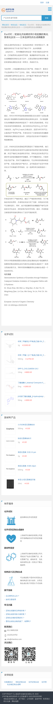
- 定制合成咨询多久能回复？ (15, 614)
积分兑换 (7, 701)
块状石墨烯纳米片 (24, 438)
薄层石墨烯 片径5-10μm (27, 466)
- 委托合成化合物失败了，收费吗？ (17, 621)
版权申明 (38, 699)
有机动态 (14, 25)
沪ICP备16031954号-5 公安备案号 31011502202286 (22, 696)
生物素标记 (8, 682)
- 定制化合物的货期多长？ (14, 618)
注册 (47, 3)
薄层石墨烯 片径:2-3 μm (27, 452)
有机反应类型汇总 (10, 699)
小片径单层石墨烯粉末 (26, 425)
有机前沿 (23, 25)
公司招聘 (30, 699)
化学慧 (44, 682)
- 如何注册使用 (10, 599)
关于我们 (22, 699)
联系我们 (46, 699)
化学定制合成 (34, 682)
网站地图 (15, 701)
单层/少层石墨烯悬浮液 (26, 480)
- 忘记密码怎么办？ (11, 596)
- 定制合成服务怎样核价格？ (15, 611)
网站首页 (5, 25)
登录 (42, 3)
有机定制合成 (21, 682)
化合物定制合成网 (14, 684)
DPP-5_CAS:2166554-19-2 (28, 369)
